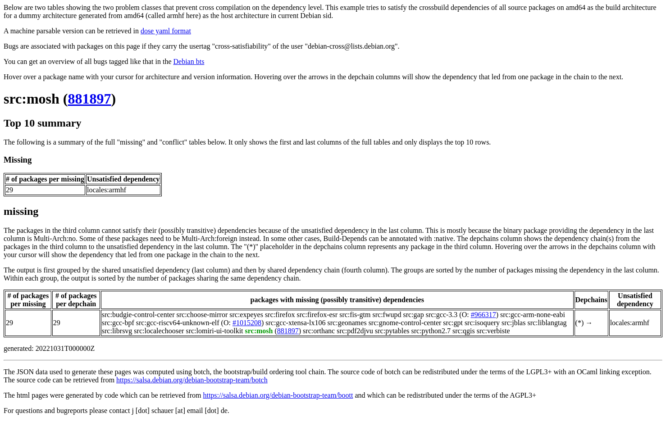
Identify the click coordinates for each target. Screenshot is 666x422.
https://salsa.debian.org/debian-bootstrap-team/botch (192, 380)
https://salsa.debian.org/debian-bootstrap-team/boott (278, 395)
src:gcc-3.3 (442, 314)
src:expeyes (246, 314)
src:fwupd (386, 314)
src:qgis (463, 331)
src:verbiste (493, 331)
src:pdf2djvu (355, 331)
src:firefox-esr (317, 314)
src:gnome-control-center (405, 323)
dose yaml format (166, 31)
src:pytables (392, 331)
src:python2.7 (431, 331)
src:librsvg (117, 331)
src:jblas (513, 323)
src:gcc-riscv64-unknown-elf (177, 323)
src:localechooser (159, 331)
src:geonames (347, 323)
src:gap (413, 314)
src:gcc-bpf (118, 323)
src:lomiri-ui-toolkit (214, 331)
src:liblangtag (546, 323)
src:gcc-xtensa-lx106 (295, 323)
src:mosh (31, 99)
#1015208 (247, 323)
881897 (89, 99)
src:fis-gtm (354, 314)
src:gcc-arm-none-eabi (532, 314)
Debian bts (189, 61)
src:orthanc (319, 331)
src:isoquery (482, 323)
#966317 (483, 314)
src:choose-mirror (202, 314)
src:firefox (280, 314)
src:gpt (453, 323)
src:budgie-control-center (138, 314)
